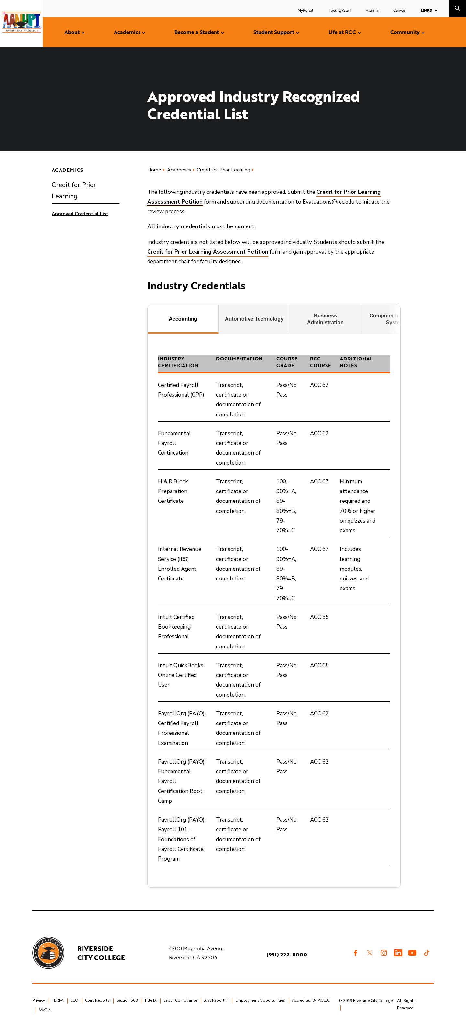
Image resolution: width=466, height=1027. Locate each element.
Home (154, 170)
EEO (74, 1000)
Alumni (372, 10)
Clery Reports (97, 1000)
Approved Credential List (80, 214)
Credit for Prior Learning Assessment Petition (208, 252)
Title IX (150, 1000)
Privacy (38, 1000)
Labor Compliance (180, 1000)
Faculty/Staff (340, 10)
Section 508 (127, 1000)
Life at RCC (342, 32)
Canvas (399, 10)
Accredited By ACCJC (311, 1000)
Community (405, 32)
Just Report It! (216, 1000)
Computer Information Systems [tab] (397, 319)
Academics (127, 32)
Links (426, 10)
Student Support (273, 32)
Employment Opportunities (260, 1000)
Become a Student (196, 32)
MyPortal (306, 10)
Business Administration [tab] (325, 319)
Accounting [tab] (183, 319)
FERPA (58, 1000)
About (72, 32)
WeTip (45, 1009)
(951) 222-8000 (286, 954)
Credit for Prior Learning (74, 191)
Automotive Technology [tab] (254, 319)
